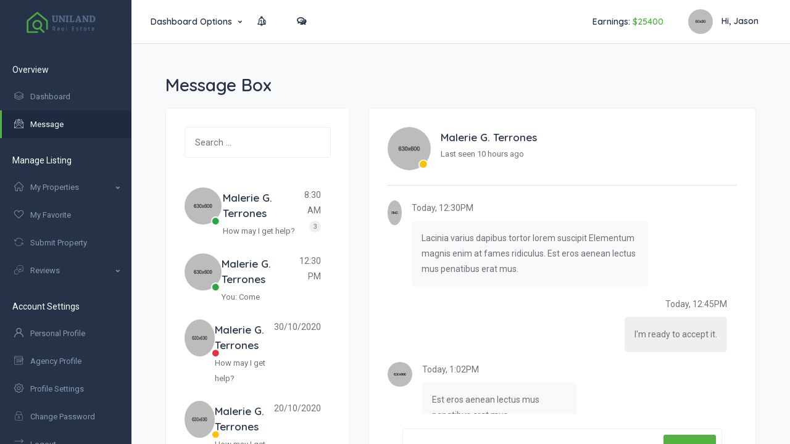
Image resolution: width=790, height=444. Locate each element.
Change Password (54, 416)
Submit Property (50, 242)
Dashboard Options (191, 21)
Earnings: (627, 21)
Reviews (37, 270)
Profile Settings (49, 388)
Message (39, 124)
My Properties (46, 187)
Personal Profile (49, 333)
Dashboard (42, 96)
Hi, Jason (723, 22)
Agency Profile (47, 361)
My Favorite (42, 215)
